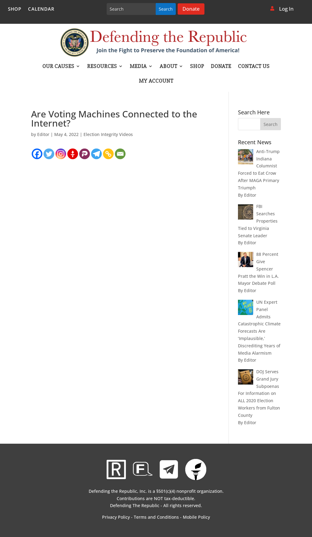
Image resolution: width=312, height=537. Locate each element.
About (168, 67)
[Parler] (84, 154)
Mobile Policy (196, 517)
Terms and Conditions (156, 517)
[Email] (120, 154)
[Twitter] (49, 154)
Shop (14, 9)
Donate (191, 8)
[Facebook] (37, 154)
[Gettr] (72, 154)
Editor (43, 134)
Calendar (41, 9)
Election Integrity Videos (108, 134)
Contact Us (254, 67)
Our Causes (58, 67)
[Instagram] (60, 154)
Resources (102, 67)
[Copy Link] (108, 154)
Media (138, 67)
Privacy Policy (116, 517)
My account (156, 81)
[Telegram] (96, 154)
